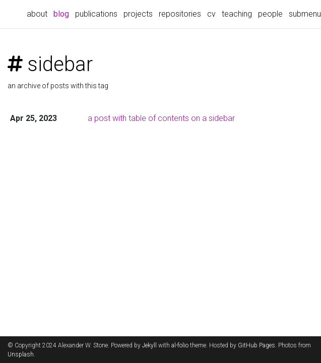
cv (211, 14)
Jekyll (149, 345)
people (270, 14)
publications (96, 14)
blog (62, 13)
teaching (237, 14)
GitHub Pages (256, 345)
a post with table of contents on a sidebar (161, 118)
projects (138, 14)
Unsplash (21, 354)
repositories (180, 14)
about (37, 14)
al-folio (179, 345)
